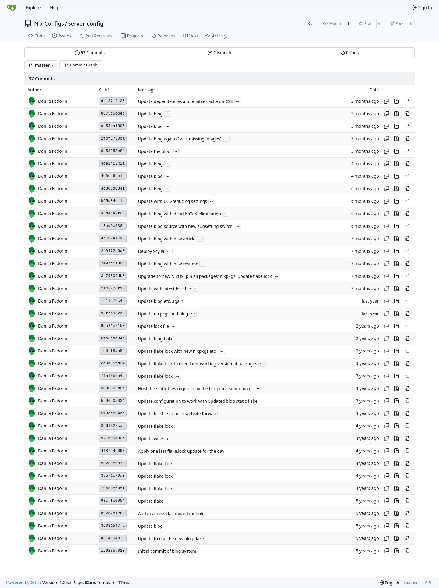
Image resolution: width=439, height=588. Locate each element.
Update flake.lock (155, 376)
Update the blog (154, 151)
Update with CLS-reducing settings (172, 201)
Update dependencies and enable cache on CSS (185, 101)
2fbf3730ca (113, 138)
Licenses (412, 582)
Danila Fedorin (52, 101)
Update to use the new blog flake (171, 538)
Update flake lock (155, 426)
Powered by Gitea (23, 582)
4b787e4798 (113, 238)
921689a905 (113, 438)
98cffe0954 (113, 500)
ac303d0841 (113, 188)
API (428, 582)
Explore (33, 7)
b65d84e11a (113, 201)
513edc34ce (113, 413)
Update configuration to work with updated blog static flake (198, 401)
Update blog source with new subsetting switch (185, 226)
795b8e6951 (113, 488)
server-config (86, 23)
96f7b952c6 (113, 313)
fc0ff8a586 (113, 351)
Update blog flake (156, 339)
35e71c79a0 (113, 475)
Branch (219, 52)
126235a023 (113, 550)
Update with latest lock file (164, 289)
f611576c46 (113, 301)
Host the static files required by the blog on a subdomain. (195, 388)
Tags (349, 52)
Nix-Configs (49, 23)
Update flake (151, 501)
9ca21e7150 (113, 326)
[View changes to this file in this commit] (396, 101)
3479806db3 (113, 276)
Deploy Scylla (151, 251)
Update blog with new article (166, 239)
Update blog (150, 114)
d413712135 (113, 101)
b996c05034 (113, 400)
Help (54, 7)
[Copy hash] (386, 101)
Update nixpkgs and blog (163, 314)
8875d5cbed (113, 113)
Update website (154, 438)
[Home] (11, 7)
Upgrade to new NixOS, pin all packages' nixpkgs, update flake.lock (205, 276)
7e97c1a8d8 (113, 263)
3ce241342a (113, 163)
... (237, 101)
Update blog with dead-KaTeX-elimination (179, 214)
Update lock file (153, 326)
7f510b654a (113, 376)
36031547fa (113, 525)
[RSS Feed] (310, 23)
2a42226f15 (113, 288)
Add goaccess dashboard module (171, 513)
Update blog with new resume (168, 264)
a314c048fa (113, 538)
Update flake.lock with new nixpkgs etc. (177, 351)
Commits (90, 52)
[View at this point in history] (407, 101)
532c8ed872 (113, 463)
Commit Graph (80, 65)
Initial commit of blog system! (168, 551)
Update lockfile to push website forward (178, 413)
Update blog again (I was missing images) (179, 139)
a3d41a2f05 (113, 213)
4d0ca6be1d (113, 176)
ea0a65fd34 (113, 363)
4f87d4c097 (113, 450)
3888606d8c (113, 388)
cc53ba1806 (113, 126)
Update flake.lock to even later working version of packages (197, 364)
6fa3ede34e (113, 338)
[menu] (389, 583)
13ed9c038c (113, 226)
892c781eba (113, 513)
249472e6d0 (113, 251)
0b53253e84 (113, 151)
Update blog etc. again (160, 301)
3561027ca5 (113, 425)
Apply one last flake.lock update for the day (181, 451)
